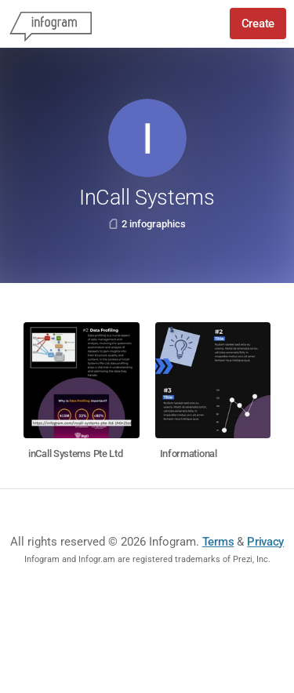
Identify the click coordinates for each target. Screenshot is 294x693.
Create (257, 23)
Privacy (265, 542)
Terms (218, 542)
